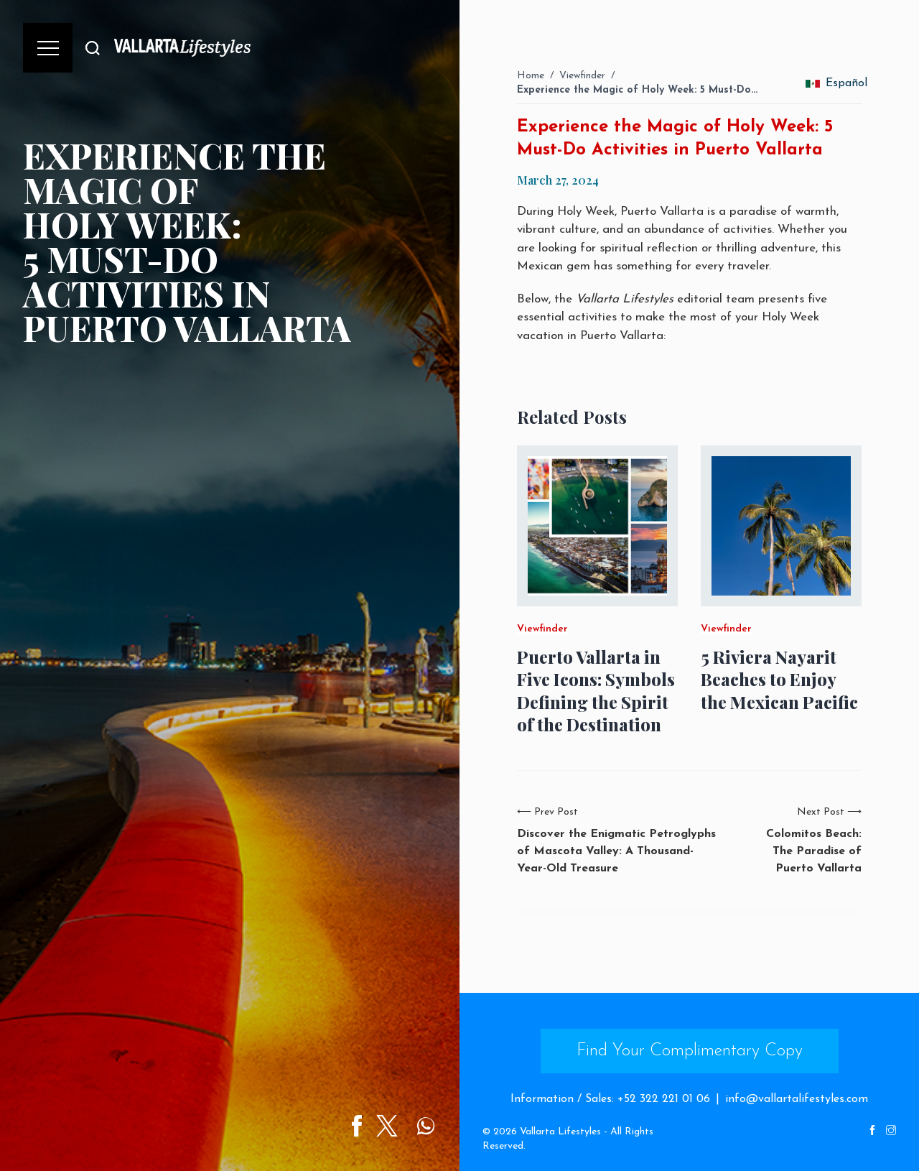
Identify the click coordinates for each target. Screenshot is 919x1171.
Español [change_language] (836, 83)
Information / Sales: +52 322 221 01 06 (610, 1099)
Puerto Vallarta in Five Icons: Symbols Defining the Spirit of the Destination (596, 691)
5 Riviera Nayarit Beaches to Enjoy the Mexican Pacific (779, 679)
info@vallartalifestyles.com (796, 1099)
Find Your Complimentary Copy (690, 1051)
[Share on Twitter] (387, 1126)
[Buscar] (92, 48)
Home (530, 75)
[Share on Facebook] (357, 1126)
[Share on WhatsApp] (426, 1126)
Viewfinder (582, 75)
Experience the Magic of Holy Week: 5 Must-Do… (637, 90)
